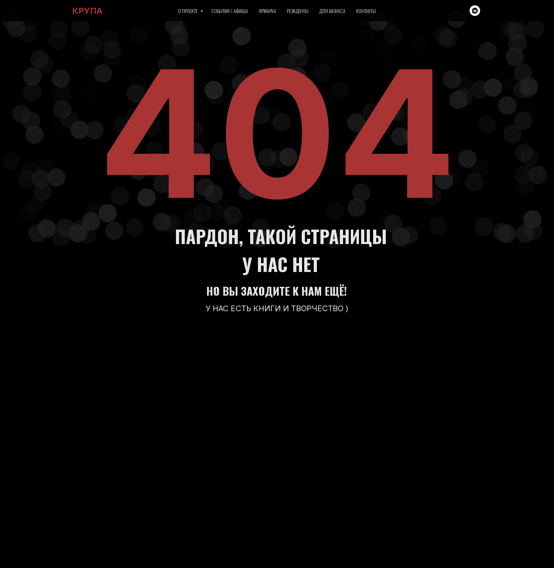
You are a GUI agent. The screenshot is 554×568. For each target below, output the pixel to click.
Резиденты (297, 10)
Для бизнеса (332, 10)
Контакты (366, 10)
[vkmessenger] (475, 10)
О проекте (188, 10)
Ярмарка (267, 10)
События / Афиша (229, 10)
